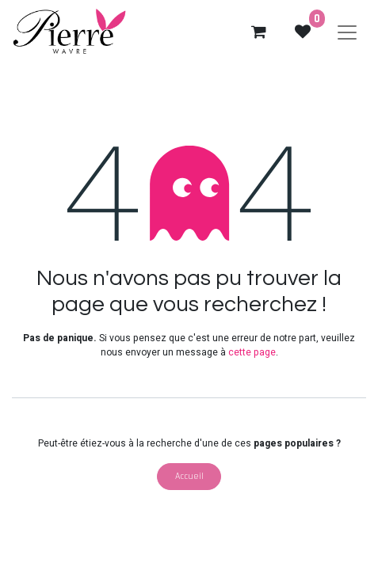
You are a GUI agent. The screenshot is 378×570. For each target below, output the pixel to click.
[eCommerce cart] (258, 32)
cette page (252, 352)
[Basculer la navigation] (347, 31)
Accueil (189, 476)
